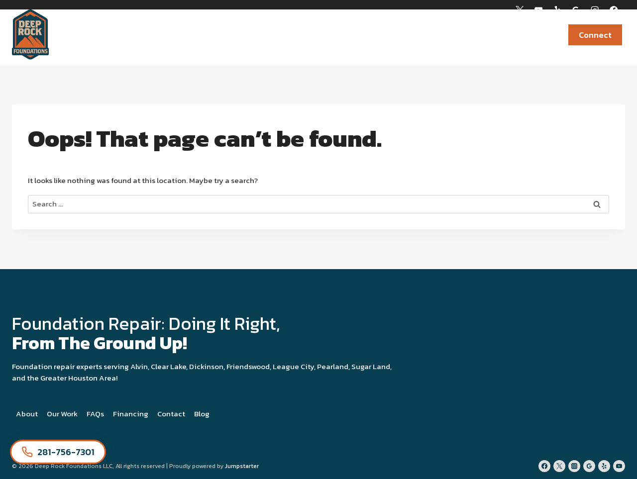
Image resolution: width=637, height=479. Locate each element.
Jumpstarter (242, 466)
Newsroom (529, 35)
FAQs (95, 413)
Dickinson (206, 366)
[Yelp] (557, 10)
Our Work (62, 413)
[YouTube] (538, 10)
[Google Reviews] (576, 10)
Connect (595, 35)
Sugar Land (370, 366)
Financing (130, 413)
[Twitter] (559, 466)
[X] (519, 10)
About (27, 413)
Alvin (139, 366)
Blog (202, 413)
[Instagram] (595, 10)
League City (293, 366)
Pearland (332, 366)
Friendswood (248, 366)
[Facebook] (614, 10)
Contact (171, 413)
